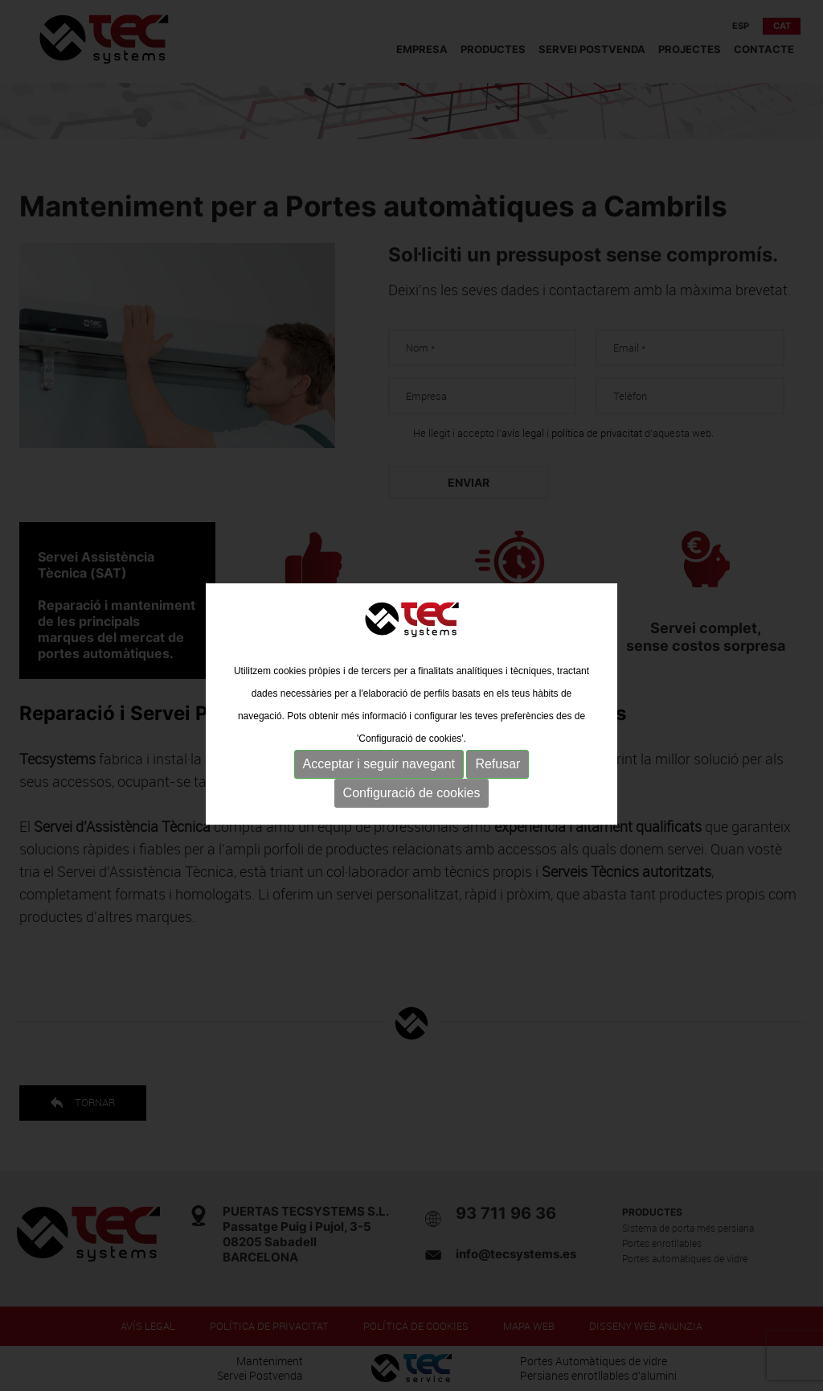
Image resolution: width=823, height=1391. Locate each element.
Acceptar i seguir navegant (379, 776)
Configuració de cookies (412, 805)
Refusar (497, 776)
